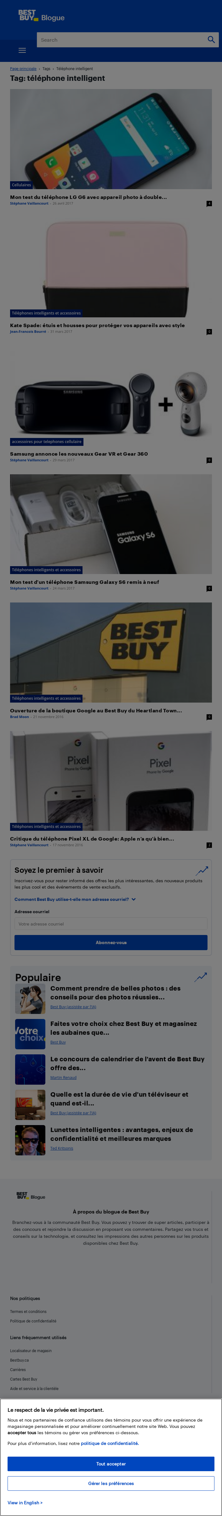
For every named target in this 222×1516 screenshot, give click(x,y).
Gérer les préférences (111, 1483)
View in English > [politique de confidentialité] (25, 1502)
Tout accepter (111, 1463)
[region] (111, 1457)
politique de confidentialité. (110, 1443)
